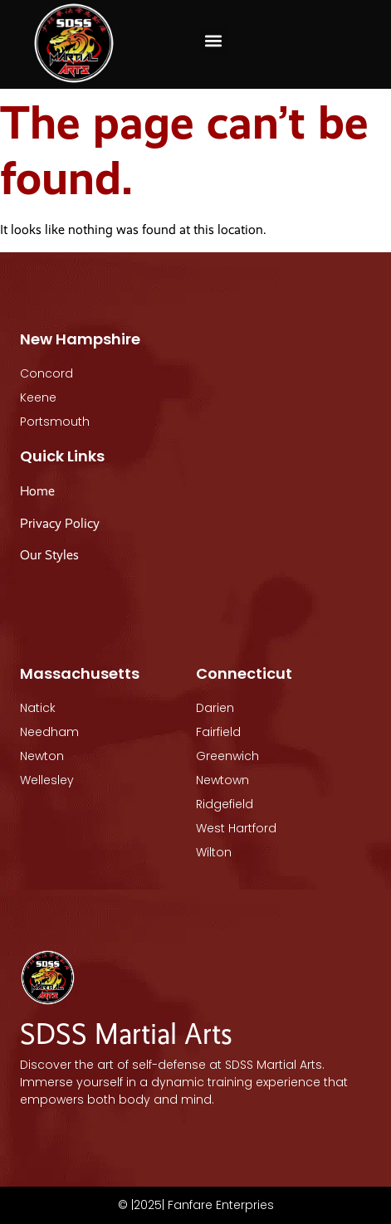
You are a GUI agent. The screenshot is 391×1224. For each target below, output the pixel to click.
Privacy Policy (60, 523)
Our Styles (51, 555)
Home (37, 491)
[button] (213, 40)
